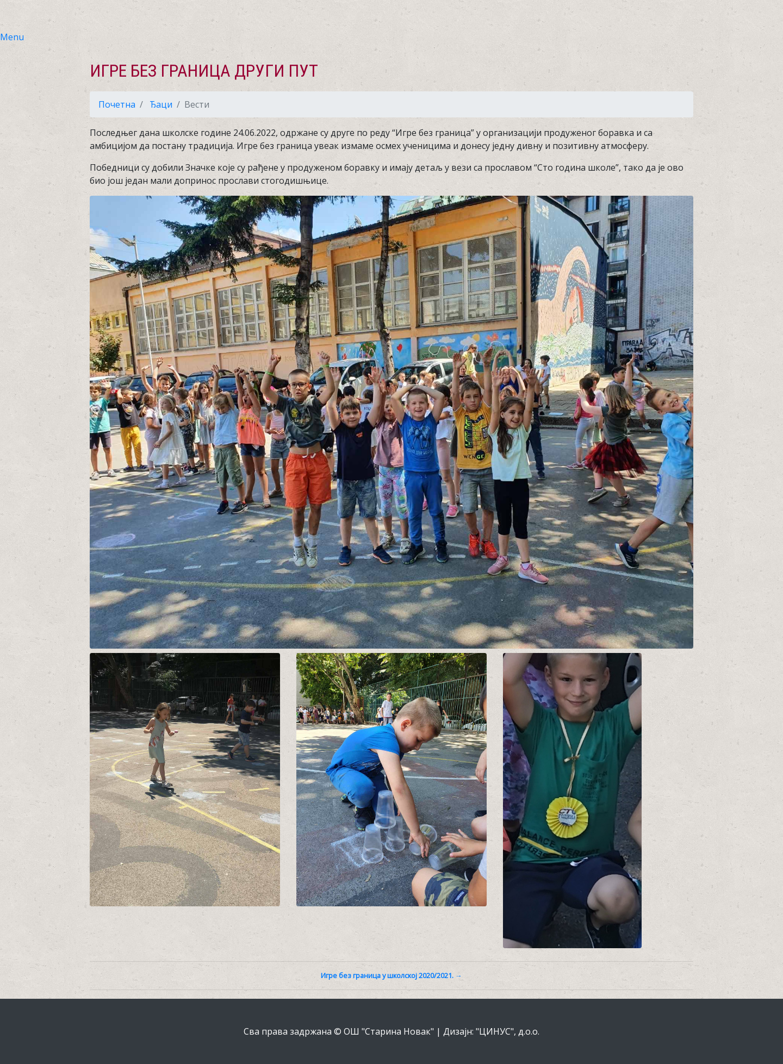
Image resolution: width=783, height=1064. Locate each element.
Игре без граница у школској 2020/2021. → (391, 975)
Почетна (116, 104)
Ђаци (161, 104)
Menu (12, 37)
